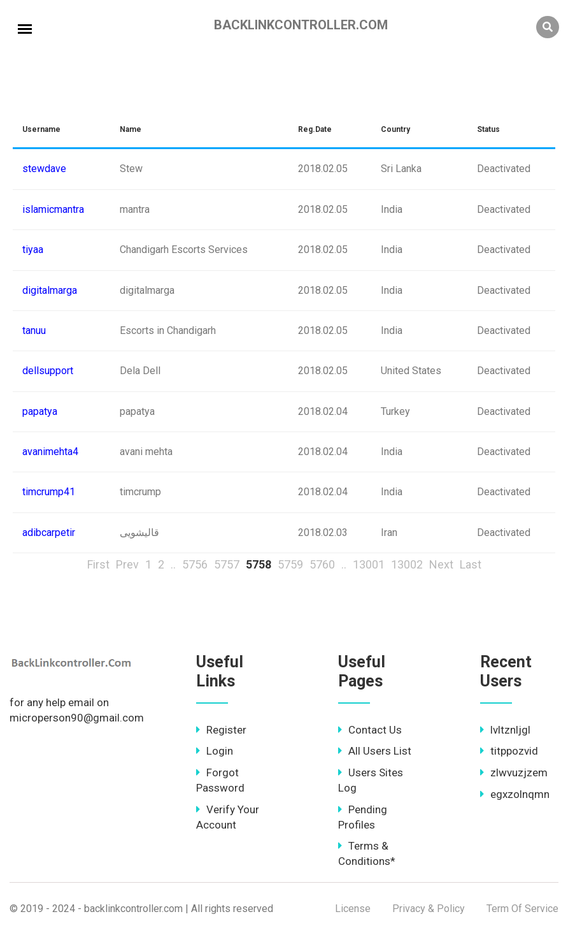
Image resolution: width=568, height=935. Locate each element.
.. (173, 564)
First (98, 564)
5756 (195, 564)
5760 (322, 564)
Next (441, 564)
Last (470, 564)
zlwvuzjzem (514, 772)
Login (214, 750)
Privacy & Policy (428, 908)
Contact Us (370, 729)
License (353, 908)
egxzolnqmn (515, 794)
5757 (226, 564)
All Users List (374, 750)
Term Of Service (522, 908)
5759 (290, 564)
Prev (127, 564)
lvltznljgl (505, 729)
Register (221, 729)
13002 (407, 564)
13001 (369, 564)
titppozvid (509, 750)
